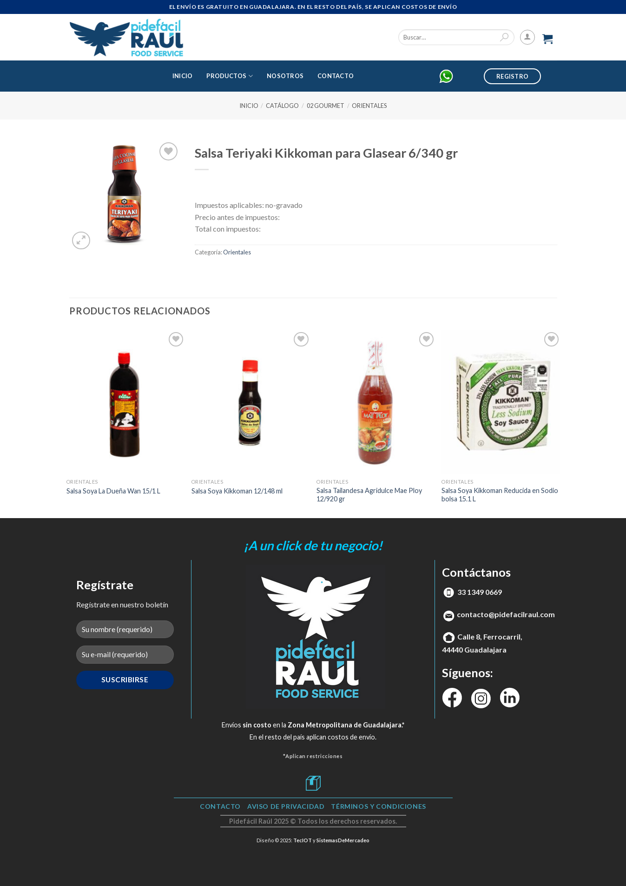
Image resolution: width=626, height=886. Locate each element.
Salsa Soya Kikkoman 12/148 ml (237, 491)
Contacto (335, 76)
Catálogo (282, 105)
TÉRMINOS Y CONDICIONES (378, 806)
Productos (229, 76)
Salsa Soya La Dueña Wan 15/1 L (113, 491)
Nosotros (285, 76)
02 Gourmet (325, 105)
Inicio (182, 76)
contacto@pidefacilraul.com (506, 614)
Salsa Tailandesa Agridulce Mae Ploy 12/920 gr (369, 494)
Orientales (369, 105)
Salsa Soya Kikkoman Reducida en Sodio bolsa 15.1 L (499, 494)
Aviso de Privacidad (286, 806)
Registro (512, 76)
